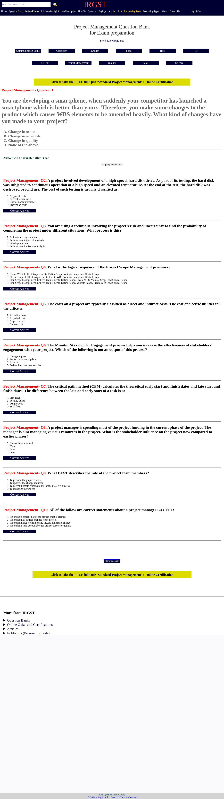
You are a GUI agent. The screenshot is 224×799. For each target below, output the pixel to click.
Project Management (78, 62)
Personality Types (151, 11)
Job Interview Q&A (50, 11)
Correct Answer (19, 210)
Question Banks (18, 620)
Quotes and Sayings (97, 11)
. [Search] (55, 5)
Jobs (120, 11)
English (95, 50)
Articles (112, 11)
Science (179, 62)
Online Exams (32, 11)
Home (4, 11)
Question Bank (16, 11)
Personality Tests (132, 11)
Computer (61, 50)
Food (129, 50)
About (164, 11)
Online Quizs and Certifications (30, 625)
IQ (196, 50)
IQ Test (45, 62)
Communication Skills (28, 50)
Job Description (68, 11)
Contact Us (174, 11)
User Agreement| (105, 795)
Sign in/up (196, 11)
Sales (146, 62)
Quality (112, 62)
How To (82, 11)
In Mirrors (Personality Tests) (28, 633)
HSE (162, 50)
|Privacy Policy (119, 795)
